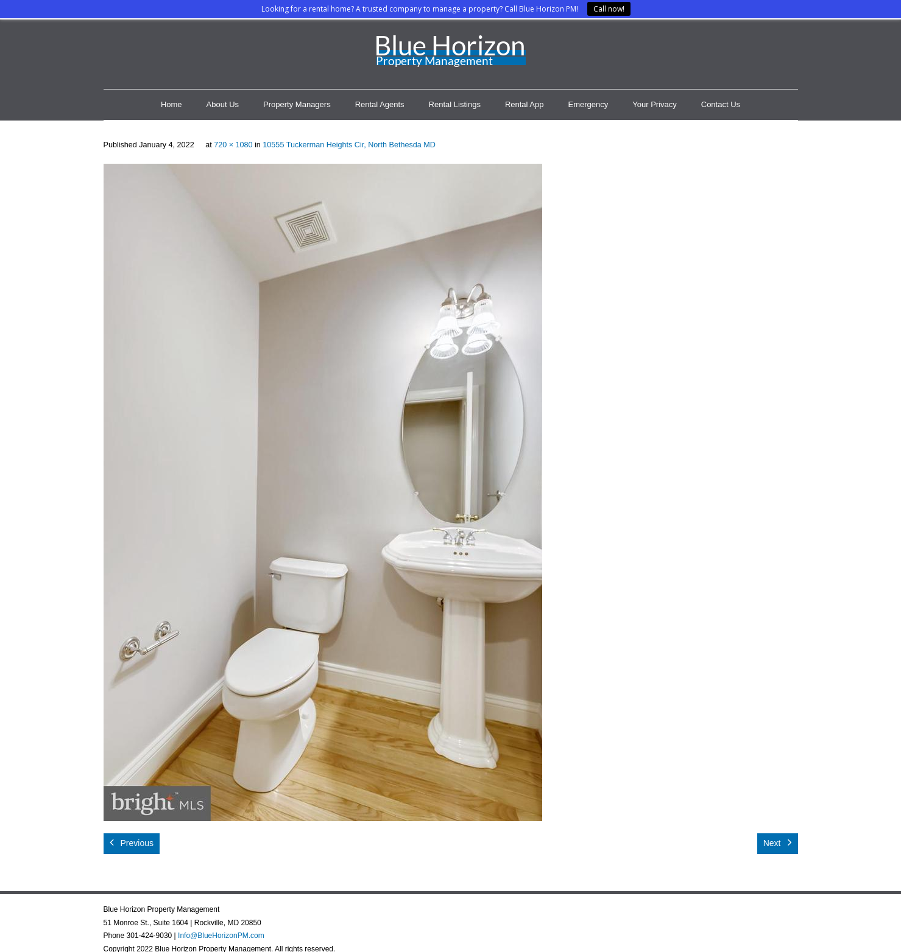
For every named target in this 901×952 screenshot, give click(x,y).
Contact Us (720, 104)
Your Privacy (654, 104)
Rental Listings (455, 104)
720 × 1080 (233, 145)
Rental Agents (380, 104)
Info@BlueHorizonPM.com (221, 935)
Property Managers (297, 104)
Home (171, 104)
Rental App (524, 104)
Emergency (588, 104)
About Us (223, 104)
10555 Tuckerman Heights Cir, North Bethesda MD (349, 145)
